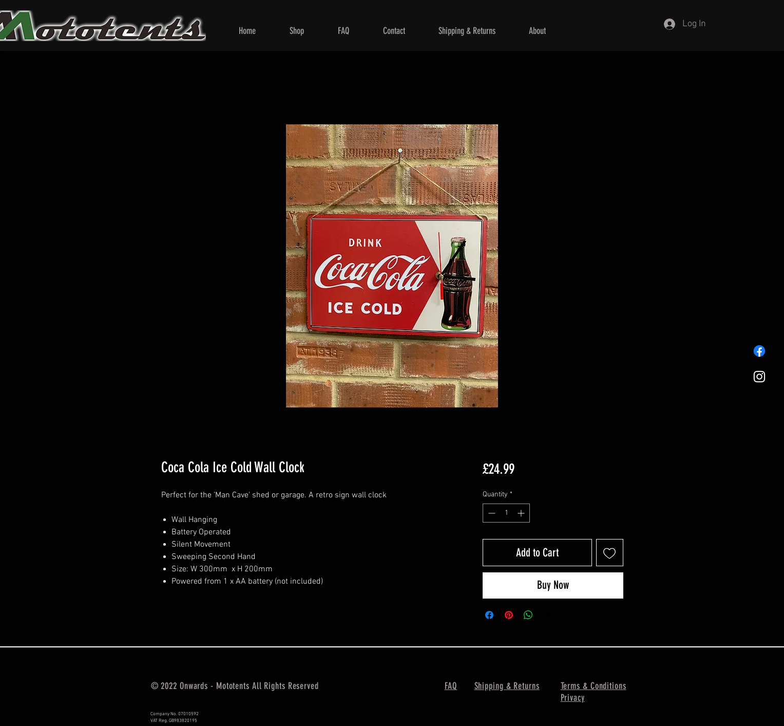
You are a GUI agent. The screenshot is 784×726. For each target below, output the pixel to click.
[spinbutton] (506, 513)
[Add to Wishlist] (609, 552)
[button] (297, 30)
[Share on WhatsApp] (528, 615)
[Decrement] (490, 513)
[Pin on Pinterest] (509, 615)
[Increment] (521, 513)
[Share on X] (548, 615)
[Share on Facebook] (489, 615)
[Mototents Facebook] (759, 351)
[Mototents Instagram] (759, 376)
